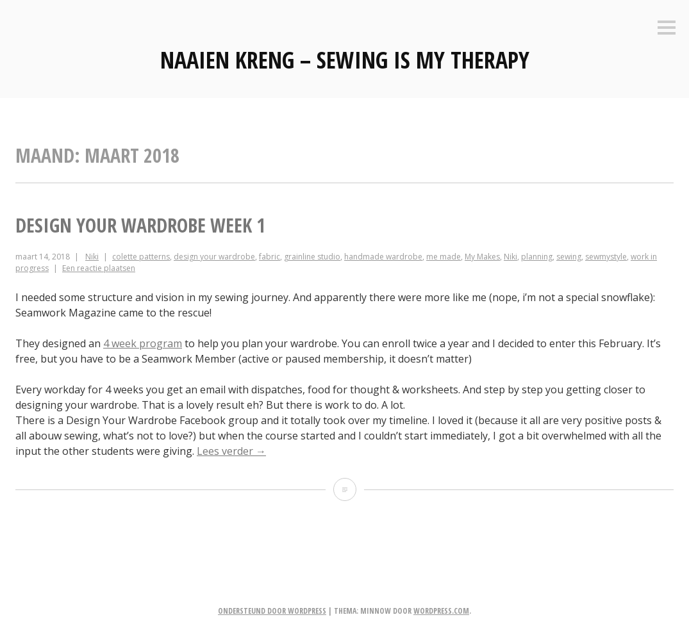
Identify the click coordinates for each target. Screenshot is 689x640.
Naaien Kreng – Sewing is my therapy (344, 60)
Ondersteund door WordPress (272, 610)
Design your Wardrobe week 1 (140, 225)
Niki (92, 256)
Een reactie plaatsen (98, 268)
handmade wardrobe (383, 256)
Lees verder (231, 451)
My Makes (482, 256)
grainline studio (312, 256)
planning (536, 256)
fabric (269, 256)
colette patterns (141, 256)
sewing (568, 256)
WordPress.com (441, 610)
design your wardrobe (214, 256)
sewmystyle (606, 256)
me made (443, 256)
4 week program (142, 343)
